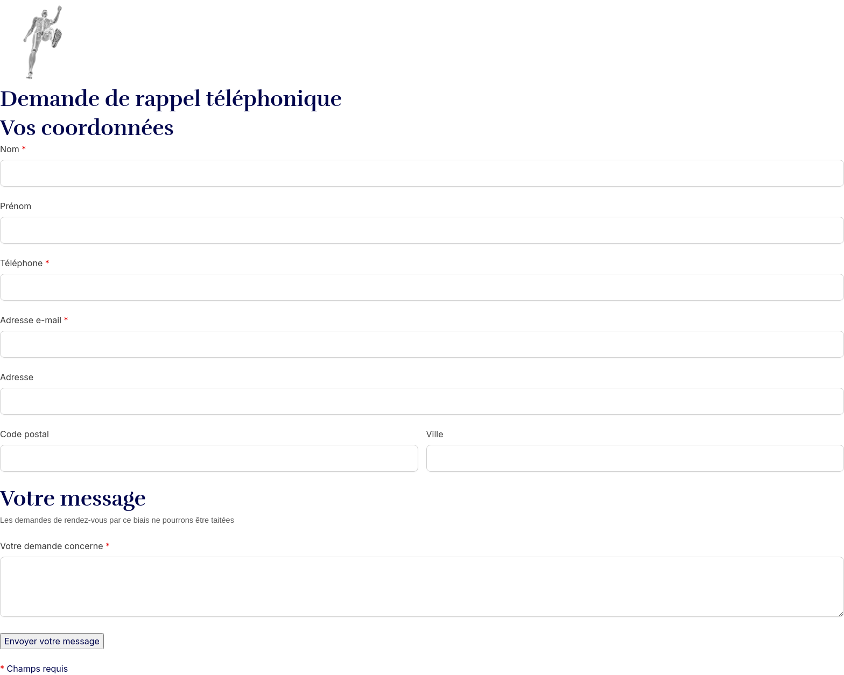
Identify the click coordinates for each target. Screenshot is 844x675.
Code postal (24, 434)
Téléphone (25, 263)
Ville (435, 434)
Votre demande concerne (55, 546)
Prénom (15, 206)
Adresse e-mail (34, 320)
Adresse (16, 377)
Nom (13, 149)
